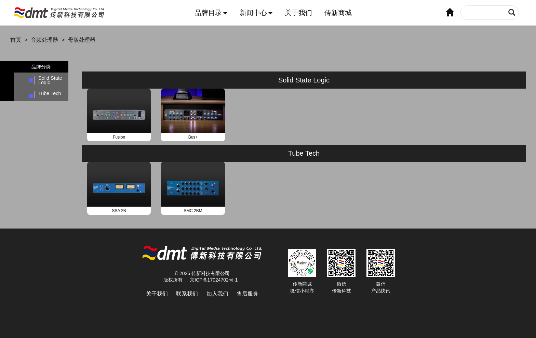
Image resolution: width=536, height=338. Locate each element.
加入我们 (217, 294)
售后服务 (247, 294)
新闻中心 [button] (256, 12)
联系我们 (187, 294)
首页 (15, 40)
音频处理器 (44, 40)
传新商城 (338, 12)
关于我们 (298, 12)
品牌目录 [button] (211, 12)
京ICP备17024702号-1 (214, 280)
